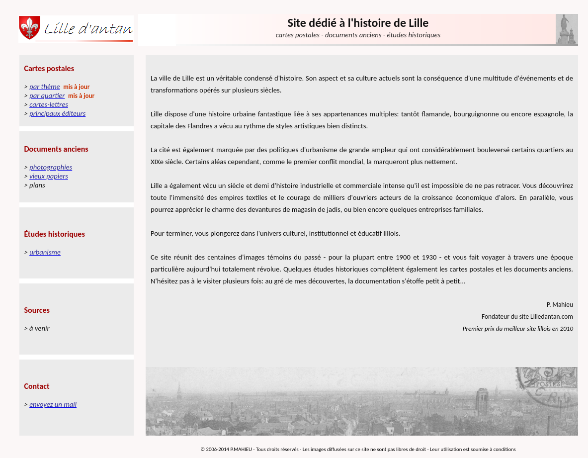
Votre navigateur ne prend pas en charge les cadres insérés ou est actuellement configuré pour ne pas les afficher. (76, 246)
